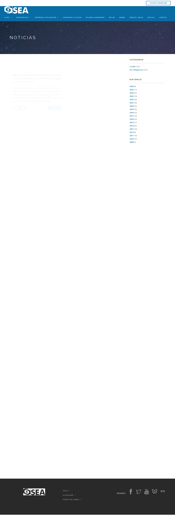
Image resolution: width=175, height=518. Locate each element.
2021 (131, 102)
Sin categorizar (136, 70)
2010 (131, 139)
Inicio (65, 494)
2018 (131, 112)
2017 (131, 116)
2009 (131, 142)
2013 (131, 129)
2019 (131, 109)
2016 (131, 119)
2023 (131, 96)
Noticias (151, 17)
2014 (131, 125)
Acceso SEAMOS (158, 3)
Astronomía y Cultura (72, 17)
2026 (131, 86)
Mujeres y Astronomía (95, 17)
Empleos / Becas (136, 17)
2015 (131, 122)
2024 (131, 93)
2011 (131, 135)
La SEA (132, 66)
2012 (131, 132)
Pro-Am (112, 17)
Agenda (122, 17)
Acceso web (68, 498)
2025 (131, 89)
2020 (131, 106)
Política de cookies (71, 502)
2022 (131, 99)
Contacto (163, 17)
